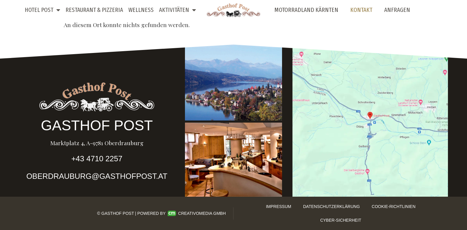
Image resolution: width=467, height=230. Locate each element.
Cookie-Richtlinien (393, 206)
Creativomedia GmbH (197, 213)
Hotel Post (42, 10)
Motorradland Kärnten (306, 10)
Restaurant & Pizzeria (94, 10)
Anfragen (397, 10)
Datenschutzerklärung (331, 206)
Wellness (141, 10)
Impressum (278, 206)
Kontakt (361, 10)
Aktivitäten (177, 10)
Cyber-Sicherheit (340, 220)
